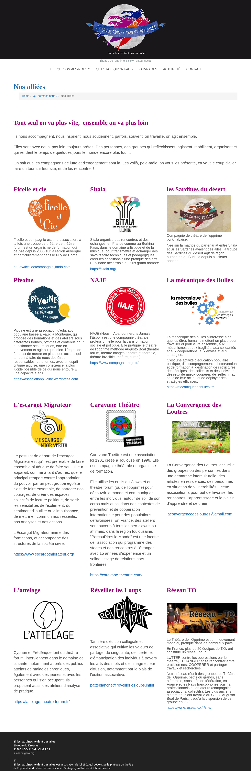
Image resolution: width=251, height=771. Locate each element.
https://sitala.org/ (103, 260)
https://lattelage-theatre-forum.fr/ (42, 693)
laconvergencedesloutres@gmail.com (199, 505)
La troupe (186, 736)
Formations (145, 747)
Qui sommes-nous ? (73, 60)
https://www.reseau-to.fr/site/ (189, 698)
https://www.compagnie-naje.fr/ (114, 354)
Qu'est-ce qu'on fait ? (115, 60)
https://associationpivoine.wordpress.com (46, 370)
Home (25, 87)
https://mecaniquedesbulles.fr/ (190, 378)
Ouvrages (148, 60)
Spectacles (207, 744)
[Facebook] (15, 751)
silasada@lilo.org (24, 744)
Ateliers (221, 744)
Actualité (171, 60)
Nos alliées (230, 736)
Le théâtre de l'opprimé (153, 744)
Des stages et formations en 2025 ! (201, 755)
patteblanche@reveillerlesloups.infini (122, 676)
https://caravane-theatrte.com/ (116, 566)
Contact (193, 60)
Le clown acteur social (183, 744)
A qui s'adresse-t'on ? (208, 736)
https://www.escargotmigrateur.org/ (44, 545)
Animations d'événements (221, 747)
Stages (233, 744)
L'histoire (172, 736)
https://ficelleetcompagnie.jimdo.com (42, 258)
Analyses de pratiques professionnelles (179, 747)
